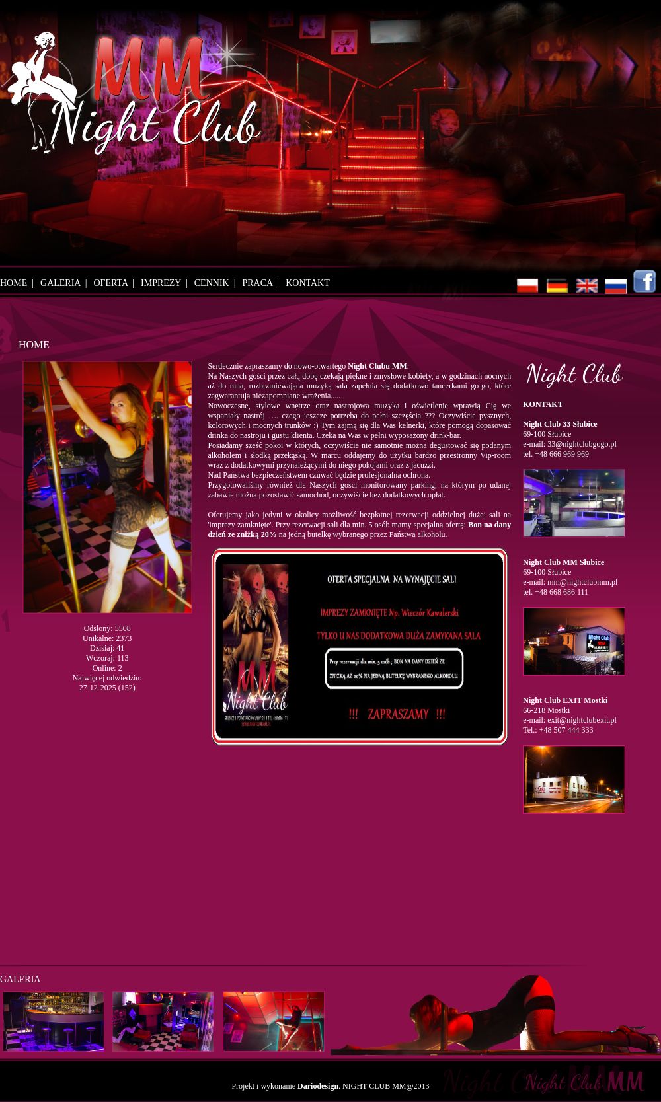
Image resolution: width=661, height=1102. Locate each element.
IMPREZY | (166, 283)
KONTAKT (308, 283)
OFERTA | (116, 283)
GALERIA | (65, 283)
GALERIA (20, 979)
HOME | (19, 283)
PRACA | (263, 283)
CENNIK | (217, 283)
